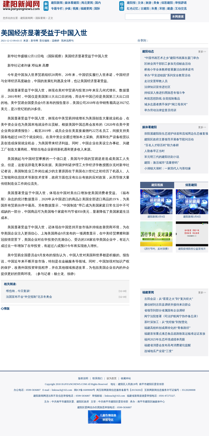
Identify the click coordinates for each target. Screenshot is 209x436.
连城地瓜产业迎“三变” (158, 351)
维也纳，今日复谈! (18, 291)
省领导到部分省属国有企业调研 (164, 310)
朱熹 (154, 8)
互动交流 (181, 8)
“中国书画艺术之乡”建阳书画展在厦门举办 (171, 58)
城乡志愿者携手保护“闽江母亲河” (165, 104)
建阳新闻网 (26, 18)
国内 (98, 2)
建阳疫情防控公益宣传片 (192, 248)
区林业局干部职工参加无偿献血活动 (167, 63)
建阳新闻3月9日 (156, 216)
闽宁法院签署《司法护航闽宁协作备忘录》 (171, 316)
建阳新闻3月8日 (192, 216)
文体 (140, 2)
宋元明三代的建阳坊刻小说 (161, 156)
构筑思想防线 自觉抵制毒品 (162, 98)
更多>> (202, 51)
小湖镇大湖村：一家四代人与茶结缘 (167, 168)
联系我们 (97, 378)
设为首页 (112, 378)
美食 (156, 2)
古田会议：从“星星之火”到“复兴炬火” (168, 298)
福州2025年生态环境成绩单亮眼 (164, 339)
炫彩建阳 (167, 2)
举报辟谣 (181, 2)
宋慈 (162, 8)
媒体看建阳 (72, 2)
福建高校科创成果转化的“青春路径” (167, 327)
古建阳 (145, 8)
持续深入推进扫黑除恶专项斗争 (164, 92)
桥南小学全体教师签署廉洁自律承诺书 (169, 69)
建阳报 (131, 2)
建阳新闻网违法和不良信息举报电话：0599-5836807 (61, 395)
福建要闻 (86, 8)
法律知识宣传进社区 (157, 87)
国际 (97, 8)
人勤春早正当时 (154, 151)
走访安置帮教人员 (156, 81)
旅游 (148, 2)
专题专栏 (57, 8)
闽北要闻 (87, 2)
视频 (75, 8)
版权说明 (83, 378)
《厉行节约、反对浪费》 (156, 248)
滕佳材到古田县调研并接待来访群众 (167, 304)
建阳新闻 (57, 2)
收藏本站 (126, 378)
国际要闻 (40, 18)
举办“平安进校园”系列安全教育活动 (167, 75)
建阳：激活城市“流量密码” (161, 162)
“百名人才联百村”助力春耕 (161, 145)
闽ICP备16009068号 (84, 390)
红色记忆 (133, 8)
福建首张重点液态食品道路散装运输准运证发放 (174, 333)
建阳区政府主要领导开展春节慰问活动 (169, 139)
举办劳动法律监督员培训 (160, 110)
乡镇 (67, 8)
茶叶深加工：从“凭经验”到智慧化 (165, 322)
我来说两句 (67, 40)
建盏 (170, 8)
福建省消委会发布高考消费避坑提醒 (167, 345)
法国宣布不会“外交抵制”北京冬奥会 (29, 296)
